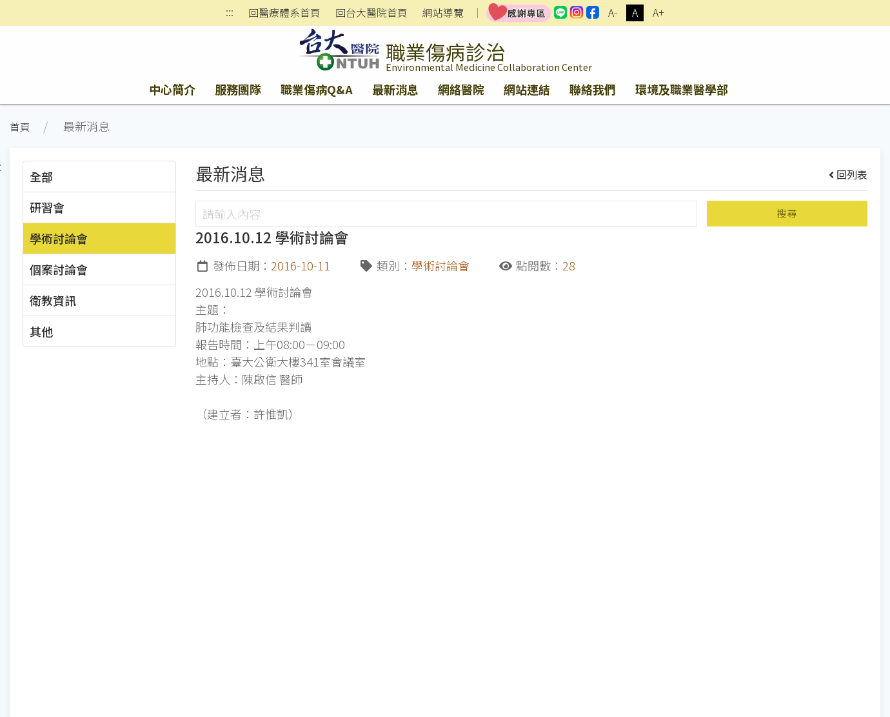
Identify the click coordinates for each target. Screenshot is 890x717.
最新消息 (395, 89)
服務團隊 (238, 89)
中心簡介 (172, 89)
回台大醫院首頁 (371, 13)
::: (229, 13)
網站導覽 (443, 13)
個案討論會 (59, 269)
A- (612, 12)
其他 (41, 331)
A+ (658, 12)
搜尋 (786, 213)
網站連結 (527, 89)
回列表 (848, 174)
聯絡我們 (592, 89)
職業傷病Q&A (317, 89)
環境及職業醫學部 (681, 89)
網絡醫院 (461, 89)
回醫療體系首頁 (284, 13)
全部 (41, 176)
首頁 (20, 126)
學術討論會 (59, 238)
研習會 (47, 207)
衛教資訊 (53, 300)
